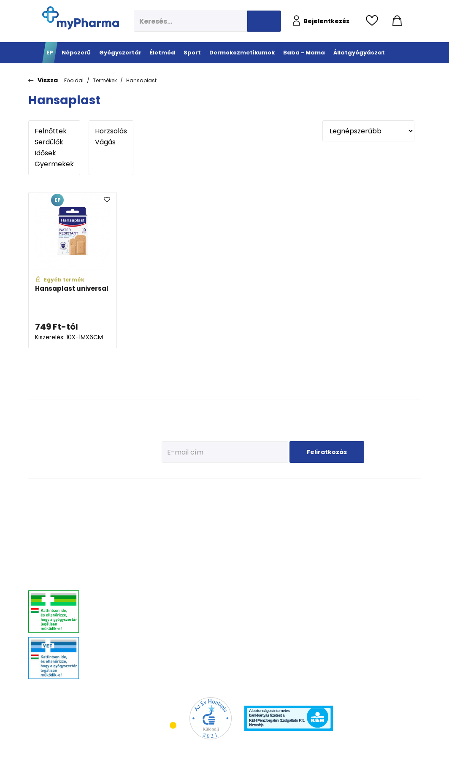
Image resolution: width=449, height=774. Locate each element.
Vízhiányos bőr (270, 515)
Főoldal (74, 80)
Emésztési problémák (172, 590)
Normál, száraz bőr (274, 526)
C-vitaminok (173, 543)
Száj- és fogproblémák (118, 625)
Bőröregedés (267, 558)
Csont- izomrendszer (174, 556)
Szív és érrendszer (113, 615)
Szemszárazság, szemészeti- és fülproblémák (111, 652)
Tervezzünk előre (341, 505)
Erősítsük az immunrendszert (342, 529)
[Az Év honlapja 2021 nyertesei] (210, 718)
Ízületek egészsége (222, 572)
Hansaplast (141, 80)
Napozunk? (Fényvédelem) (340, 577)
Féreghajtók (389, 515)
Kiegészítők (214, 583)
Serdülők (54, 142)
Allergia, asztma (111, 543)
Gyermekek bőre (271, 579)
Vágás (111, 142)
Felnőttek (54, 131)
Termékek (105, 80)
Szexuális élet (175, 667)
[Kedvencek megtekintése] (374, 21)
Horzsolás (111, 131)
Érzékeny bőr (267, 505)
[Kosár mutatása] (397, 21)
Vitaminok (387, 526)
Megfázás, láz (107, 505)
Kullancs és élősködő (399, 505)
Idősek (54, 153)
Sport (210, 492)
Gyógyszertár (112, 492)
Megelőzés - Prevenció (173, 508)
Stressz (168, 625)
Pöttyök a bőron (340, 553)
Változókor (171, 636)
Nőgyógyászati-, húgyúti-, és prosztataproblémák (122, 601)
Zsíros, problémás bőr (277, 547)
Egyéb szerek (390, 547)
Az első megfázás (343, 515)
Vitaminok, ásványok (115, 636)
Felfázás (169, 615)
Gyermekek (54, 164)
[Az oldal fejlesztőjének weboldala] (393, 760)
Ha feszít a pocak (342, 564)
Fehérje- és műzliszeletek (216, 525)
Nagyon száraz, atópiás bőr (284, 536)
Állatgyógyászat (400, 492)
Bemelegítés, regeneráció (216, 542)
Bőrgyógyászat (109, 570)
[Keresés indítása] (264, 21)
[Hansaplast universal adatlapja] (72, 270)
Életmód (172, 492)
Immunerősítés (177, 522)
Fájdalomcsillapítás (115, 515)
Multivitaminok (176, 532)
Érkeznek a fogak (342, 543)
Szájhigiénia (173, 657)
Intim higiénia (175, 604)
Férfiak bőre (266, 568)
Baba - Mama (343, 492)
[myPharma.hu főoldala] (80, 18)
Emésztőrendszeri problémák (112, 556)
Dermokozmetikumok (285, 492)
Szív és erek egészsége (172, 573)
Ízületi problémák (395, 536)
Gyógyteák (171, 646)
